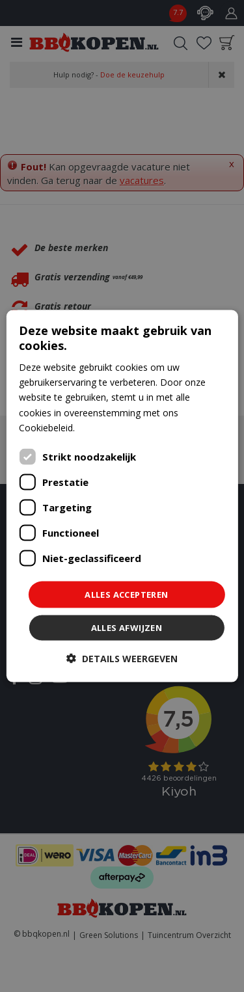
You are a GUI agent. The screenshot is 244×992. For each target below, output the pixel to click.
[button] (122, 658)
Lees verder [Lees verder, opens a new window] (102, 427)
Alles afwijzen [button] (127, 628)
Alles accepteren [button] (126, 594)
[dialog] (121, 496)
